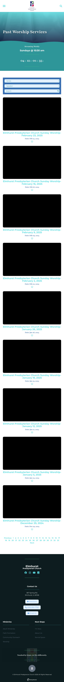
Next (32, 543)
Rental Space (40, 637)
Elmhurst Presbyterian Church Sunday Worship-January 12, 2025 (32, 425)
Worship (6, 642)
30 (48, 540)
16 (56, 538)
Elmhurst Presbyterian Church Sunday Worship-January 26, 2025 (32, 328)
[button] (4, 6)
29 (44, 540)
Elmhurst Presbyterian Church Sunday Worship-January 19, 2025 (32, 376)
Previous (7, 538)
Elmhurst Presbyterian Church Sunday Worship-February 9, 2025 (32, 231)
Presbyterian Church (32, 568)
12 (43, 538)
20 (13, 540)
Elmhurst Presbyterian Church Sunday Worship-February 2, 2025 (32, 279)
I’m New (38, 629)
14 (49, 538)
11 (40, 538)
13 (46, 538)
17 (59, 538)
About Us (38, 633)
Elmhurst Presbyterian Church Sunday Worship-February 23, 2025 (32, 134)
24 (26, 540)
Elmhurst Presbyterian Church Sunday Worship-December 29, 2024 (32, 522)
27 (37, 540)
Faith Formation (9, 633)
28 (41, 540)
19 (9, 540)
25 (30, 540)
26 (34, 540)
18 (6, 540)
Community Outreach (11, 637)
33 (58, 540)
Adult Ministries (9, 629)
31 (51, 540)
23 (23, 540)
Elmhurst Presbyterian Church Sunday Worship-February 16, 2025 (32, 182)
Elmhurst (32, 566)
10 (37, 538)
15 (52, 538)
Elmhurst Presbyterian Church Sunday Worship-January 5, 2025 (32, 473)
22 (19, 540)
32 (55, 540)
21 (16, 540)
